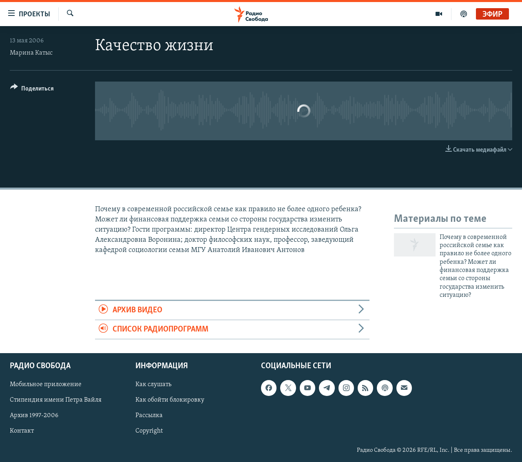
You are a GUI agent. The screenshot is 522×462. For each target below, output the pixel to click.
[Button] (32, 90)
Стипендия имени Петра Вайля (56, 400)
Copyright (149, 431)
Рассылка (149, 416)
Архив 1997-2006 (34, 416)
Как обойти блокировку (169, 400)
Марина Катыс (31, 53)
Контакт (22, 431)
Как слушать (153, 385)
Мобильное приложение (46, 385)
